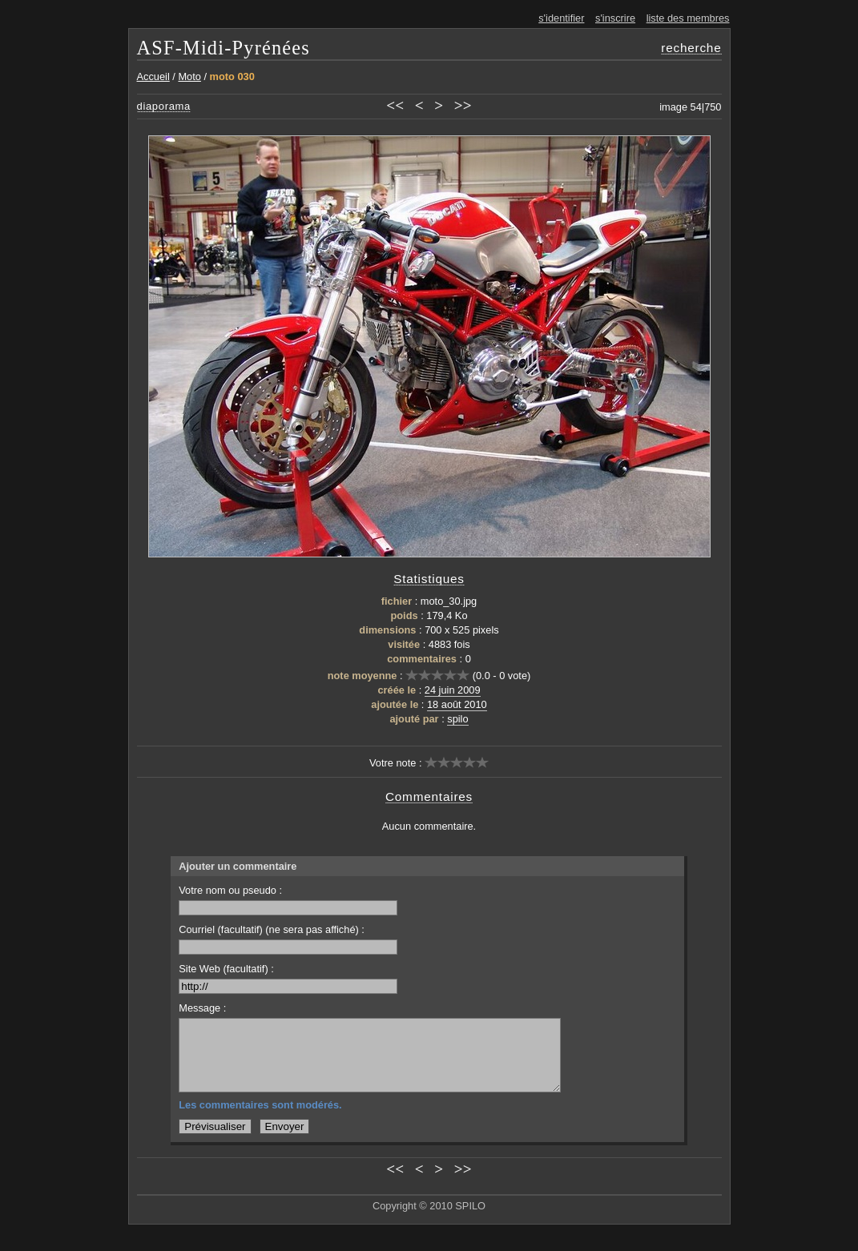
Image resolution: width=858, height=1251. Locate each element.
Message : (202, 1008)
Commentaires (429, 796)
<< (395, 105)
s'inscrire (615, 18)
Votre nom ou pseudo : (288, 899)
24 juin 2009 (453, 690)
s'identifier (561, 18)
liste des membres (688, 18)
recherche (691, 47)
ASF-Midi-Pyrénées (224, 47)
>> (463, 105)
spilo (457, 719)
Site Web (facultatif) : (288, 978)
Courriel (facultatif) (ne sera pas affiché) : (288, 939)
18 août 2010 (457, 704)
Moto (189, 76)
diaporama (164, 106)
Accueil (153, 76)
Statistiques (429, 578)
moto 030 (232, 76)
